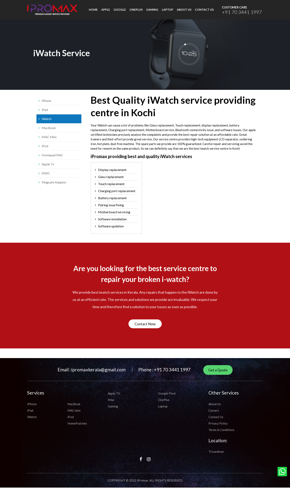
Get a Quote (218, 373)
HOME (93, 11)
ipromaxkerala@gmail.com (98, 373)
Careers (213, 414)
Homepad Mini (52, 158)
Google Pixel (167, 397)
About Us (214, 407)
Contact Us (215, 420)
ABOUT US (184, 11)
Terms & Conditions (221, 433)
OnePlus (164, 403)
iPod (45, 149)
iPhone (46, 104)
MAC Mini (49, 140)
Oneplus (136, 11)
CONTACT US (204, 11)
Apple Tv (48, 167)
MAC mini (73, 414)
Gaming (152, 11)
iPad (45, 113)
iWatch (47, 122)
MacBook (49, 131)
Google (120, 11)
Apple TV (114, 397)
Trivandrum (216, 455)
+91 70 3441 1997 (236, 13)
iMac (111, 403)
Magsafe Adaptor (54, 185)
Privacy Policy (218, 427)
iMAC (46, 176)
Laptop (167, 11)
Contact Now (145, 327)
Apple (105, 11)
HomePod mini (77, 427)
